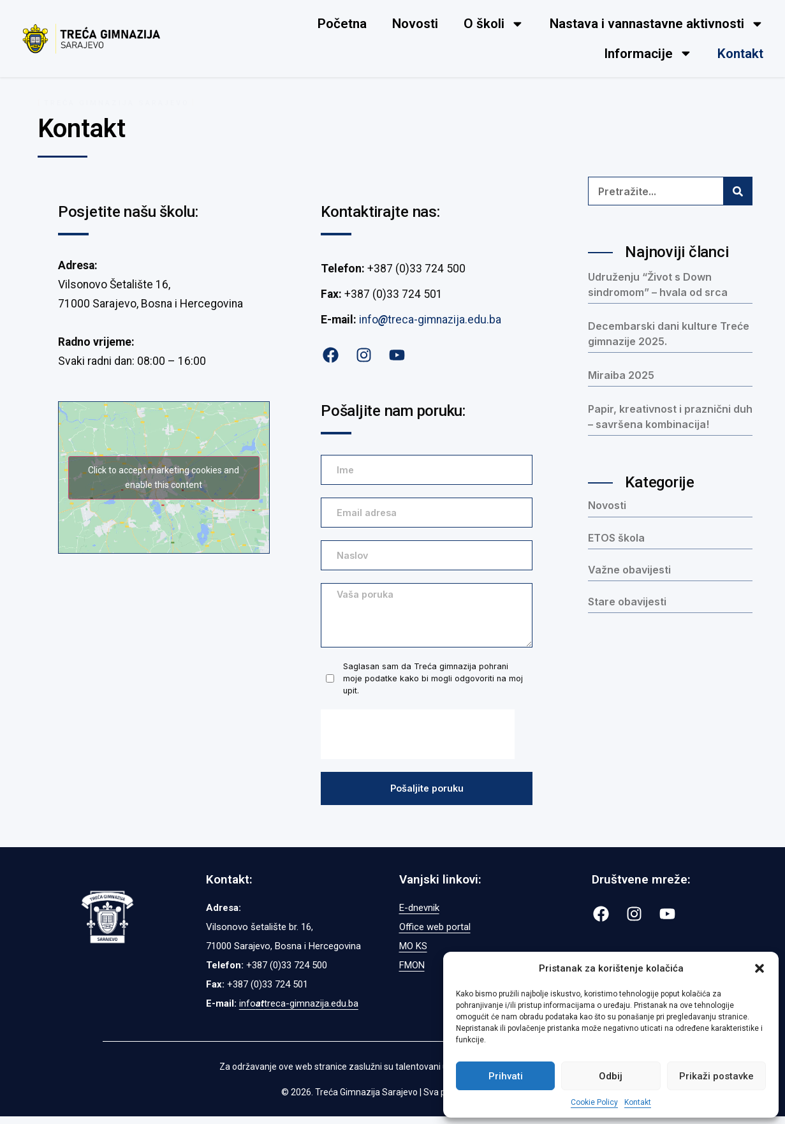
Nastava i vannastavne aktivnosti (657, 24)
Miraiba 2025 (621, 375)
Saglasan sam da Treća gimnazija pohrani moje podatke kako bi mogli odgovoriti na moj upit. (433, 684)
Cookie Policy (594, 1102)
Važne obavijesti (629, 569)
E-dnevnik (419, 915)
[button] (759, 968)
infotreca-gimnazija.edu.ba (430, 319)
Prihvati (505, 1076)
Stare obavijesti (627, 601)
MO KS (413, 953)
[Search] (737, 191)
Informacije (648, 53)
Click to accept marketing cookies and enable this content (163, 477)
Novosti (415, 23)
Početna (342, 23)
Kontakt (637, 1102)
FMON (412, 973)
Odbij (610, 1076)
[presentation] (418, 740)
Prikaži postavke (716, 1076)
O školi (494, 24)
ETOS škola (616, 537)
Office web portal (435, 934)
